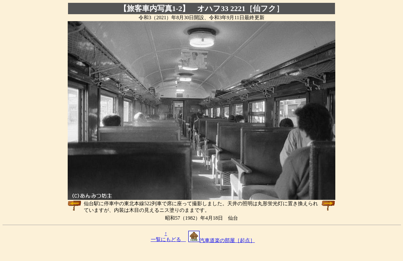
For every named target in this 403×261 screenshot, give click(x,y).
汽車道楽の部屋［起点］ (221, 240)
